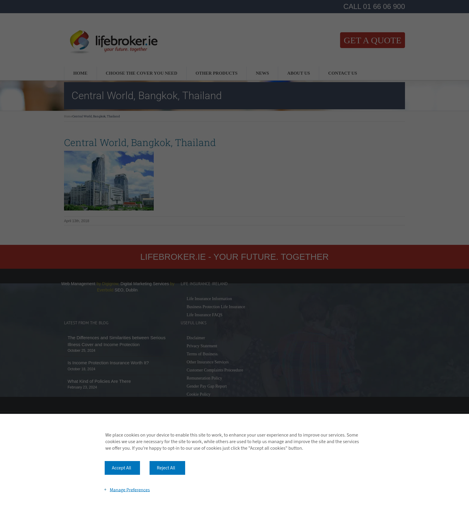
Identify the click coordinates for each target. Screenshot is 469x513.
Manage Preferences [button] (130, 489)
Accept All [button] (121, 468)
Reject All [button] (166, 468)
